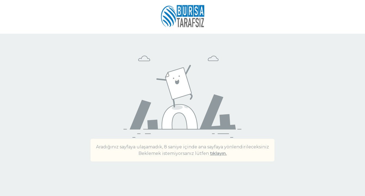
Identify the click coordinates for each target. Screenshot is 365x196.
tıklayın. (218, 153)
